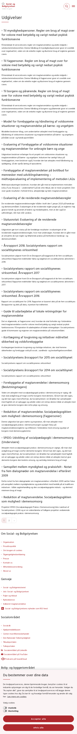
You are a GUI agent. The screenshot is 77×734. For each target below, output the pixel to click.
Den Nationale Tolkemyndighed (16, 638)
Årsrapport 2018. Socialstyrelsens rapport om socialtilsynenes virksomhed (32, 248)
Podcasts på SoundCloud (14, 658)
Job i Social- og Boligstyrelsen (16, 591)
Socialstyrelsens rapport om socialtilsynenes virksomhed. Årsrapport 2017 (31, 271)
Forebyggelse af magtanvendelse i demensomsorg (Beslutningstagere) (35, 385)
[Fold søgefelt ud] (67, 6)
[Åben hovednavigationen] (74, 6)
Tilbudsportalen (9, 642)
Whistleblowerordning (12, 566)
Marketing (13, 711)
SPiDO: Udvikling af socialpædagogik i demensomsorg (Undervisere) (37, 440)
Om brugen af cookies (12, 550)
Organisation (8, 542)
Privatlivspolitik (9, 546)
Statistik (12, 708)
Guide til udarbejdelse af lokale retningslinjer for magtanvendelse (34, 313)
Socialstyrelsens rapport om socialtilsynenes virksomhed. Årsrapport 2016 (31, 294)
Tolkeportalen (9, 646)
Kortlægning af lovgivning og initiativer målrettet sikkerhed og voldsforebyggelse (35, 339)
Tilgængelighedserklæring (14, 554)
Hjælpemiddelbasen (11, 629)
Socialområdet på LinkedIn (15, 650)
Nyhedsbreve (9, 599)
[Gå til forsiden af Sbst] (7, 6)
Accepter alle (38, 719)
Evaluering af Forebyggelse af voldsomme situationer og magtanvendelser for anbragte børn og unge (37, 147)
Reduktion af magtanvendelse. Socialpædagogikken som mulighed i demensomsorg (36, 499)
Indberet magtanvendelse (14, 604)
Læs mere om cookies (16, 696)
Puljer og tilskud (10, 595)
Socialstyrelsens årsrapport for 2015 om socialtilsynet (37, 357)
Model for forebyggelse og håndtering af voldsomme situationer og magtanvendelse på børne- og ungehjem (38, 124)
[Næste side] (14, 520)
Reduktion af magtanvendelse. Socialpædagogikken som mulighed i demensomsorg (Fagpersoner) (36, 414)
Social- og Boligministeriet (14, 587)
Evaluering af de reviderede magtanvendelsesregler (37, 198)
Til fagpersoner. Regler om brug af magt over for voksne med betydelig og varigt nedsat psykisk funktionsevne (35, 65)
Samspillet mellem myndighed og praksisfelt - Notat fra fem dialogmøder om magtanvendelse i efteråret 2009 (37, 471)
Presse (6, 558)
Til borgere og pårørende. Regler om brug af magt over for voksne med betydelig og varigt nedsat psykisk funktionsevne (38, 95)
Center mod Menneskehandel (16, 633)
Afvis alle (38, 727)
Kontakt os (7, 562)
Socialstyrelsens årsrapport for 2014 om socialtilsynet (38, 370)
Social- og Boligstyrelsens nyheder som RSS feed (24, 608)
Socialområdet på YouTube (16, 654)
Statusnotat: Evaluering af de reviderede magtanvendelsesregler (29, 222)
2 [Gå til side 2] (9, 520)
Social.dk (7, 625)
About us (7, 571)
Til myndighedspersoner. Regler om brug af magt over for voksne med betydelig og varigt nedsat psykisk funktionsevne (38, 35)
